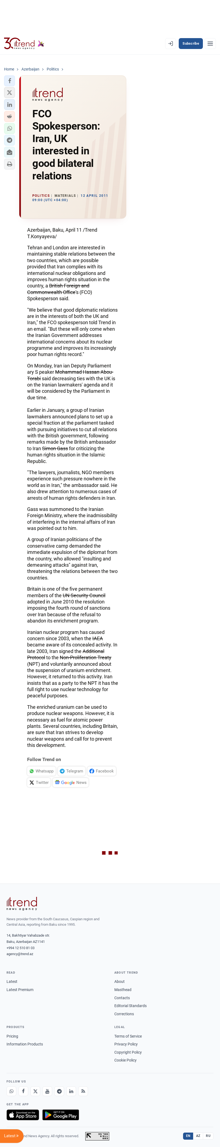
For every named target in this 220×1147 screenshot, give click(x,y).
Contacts (122, 998)
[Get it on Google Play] (60, 1114)
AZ (198, 1136)
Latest (12, 981)
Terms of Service (128, 1036)
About (119, 981)
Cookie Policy (125, 1060)
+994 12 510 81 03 (20, 948)
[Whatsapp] (11, 1091)
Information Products (25, 1044)
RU (208, 1136)
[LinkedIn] (71, 1091)
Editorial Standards (130, 1006)
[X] (35, 1091)
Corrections (124, 1014)
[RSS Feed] (83, 1091)
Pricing (12, 1036)
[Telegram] (59, 1091)
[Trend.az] (24, 44)
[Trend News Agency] (22, 903)
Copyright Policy (128, 1052)
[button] (9, 81)
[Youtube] (47, 1091)
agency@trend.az (20, 954)
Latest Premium (20, 989)
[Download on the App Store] (23, 1114)
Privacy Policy (126, 1044)
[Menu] (210, 43)
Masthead (122, 989)
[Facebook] (23, 1091)
